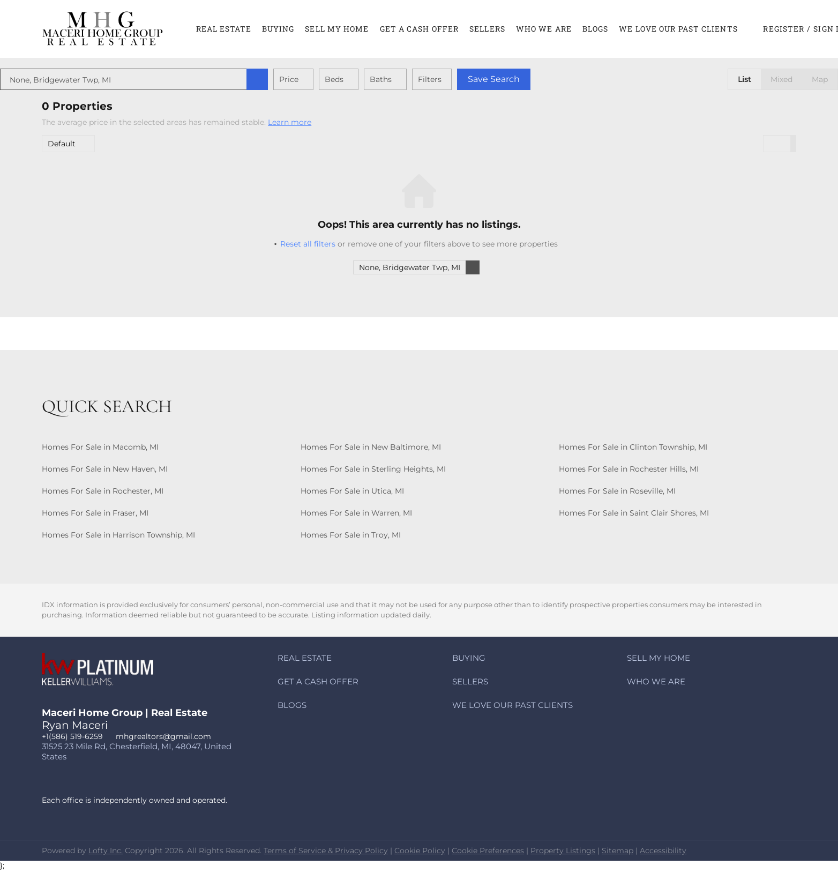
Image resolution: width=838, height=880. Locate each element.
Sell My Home (337, 29)
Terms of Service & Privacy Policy (326, 850)
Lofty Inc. (105, 850)
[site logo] (105, 678)
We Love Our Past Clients (678, 29)
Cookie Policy (419, 850)
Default (62, 143)
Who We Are (544, 29)
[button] (102, 29)
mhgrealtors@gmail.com (163, 736)
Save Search (536, 79)
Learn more (289, 122)
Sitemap (617, 850)
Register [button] (783, 29)
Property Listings (562, 850)
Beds (375, 79)
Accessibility (663, 850)
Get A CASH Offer (419, 29)
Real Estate (223, 29)
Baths (422, 79)
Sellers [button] (487, 29)
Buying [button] (278, 29)
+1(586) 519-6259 (72, 736)
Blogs (595, 29)
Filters (471, 79)
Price (330, 79)
